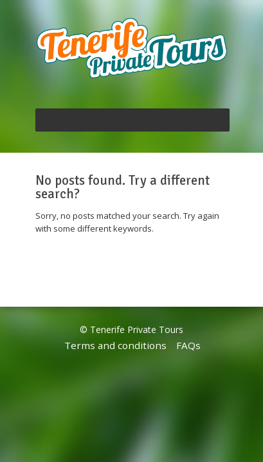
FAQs (188, 345)
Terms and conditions (115, 345)
